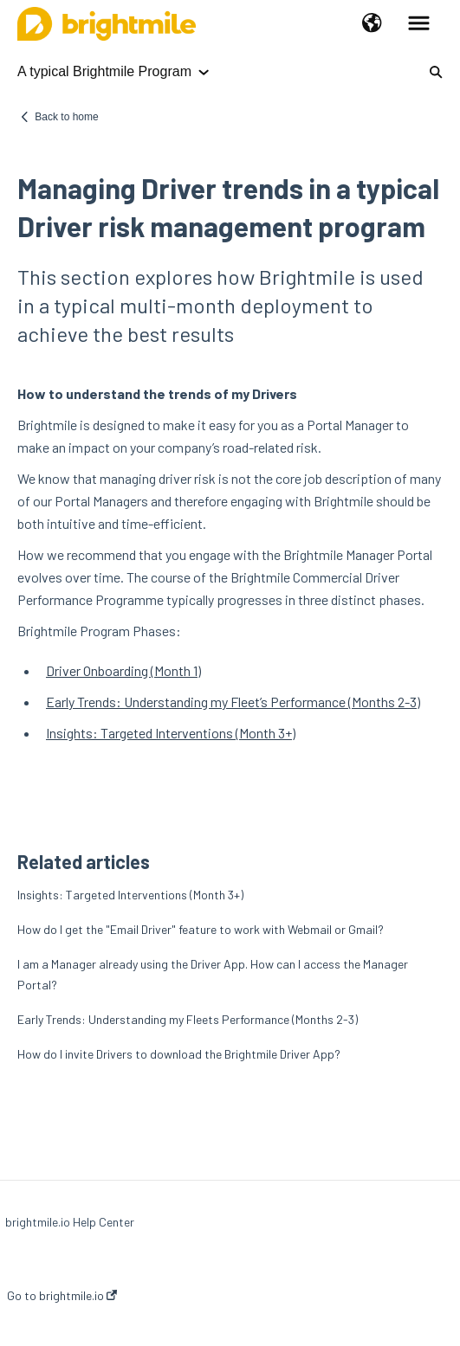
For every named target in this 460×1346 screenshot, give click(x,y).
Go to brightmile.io (62, 1296)
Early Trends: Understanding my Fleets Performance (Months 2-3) (187, 1019)
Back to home (66, 117)
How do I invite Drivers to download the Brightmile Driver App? (178, 1054)
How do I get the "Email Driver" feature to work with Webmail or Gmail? (200, 929)
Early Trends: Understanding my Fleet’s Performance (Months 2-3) (233, 701)
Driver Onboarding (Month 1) (123, 670)
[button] (372, 24)
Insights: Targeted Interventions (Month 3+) (170, 733)
